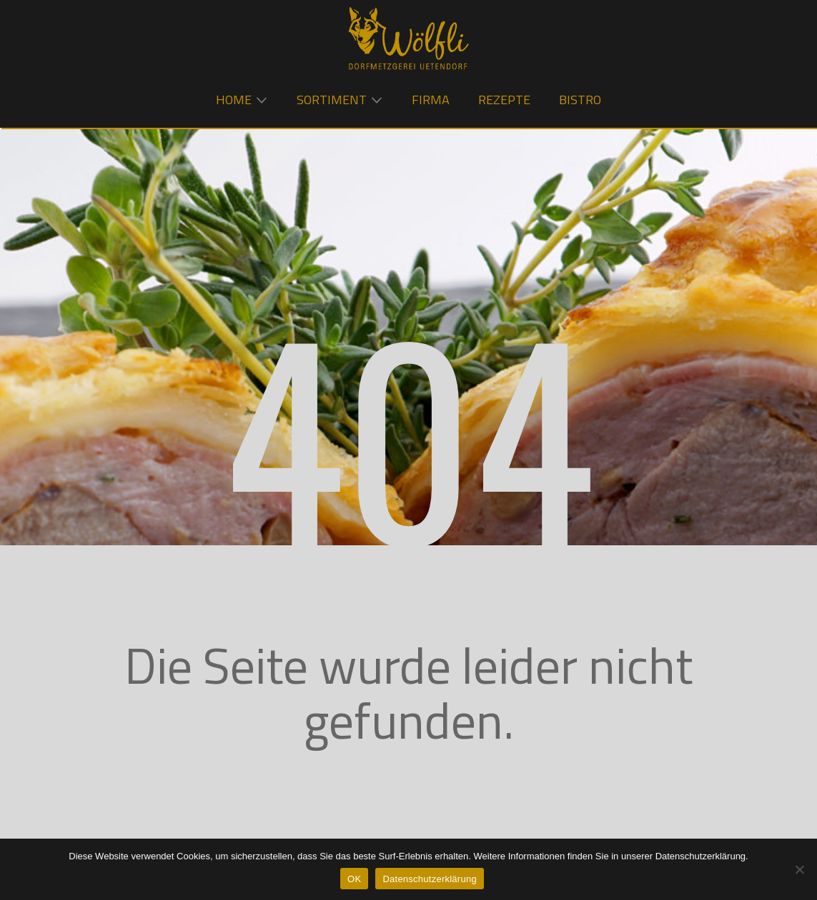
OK (354, 879)
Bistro (580, 99)
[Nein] (799, 869)
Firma (431, 99)
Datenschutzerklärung (429, 879)
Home (234, 99)
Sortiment (332, 99)
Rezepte (504, 99)
